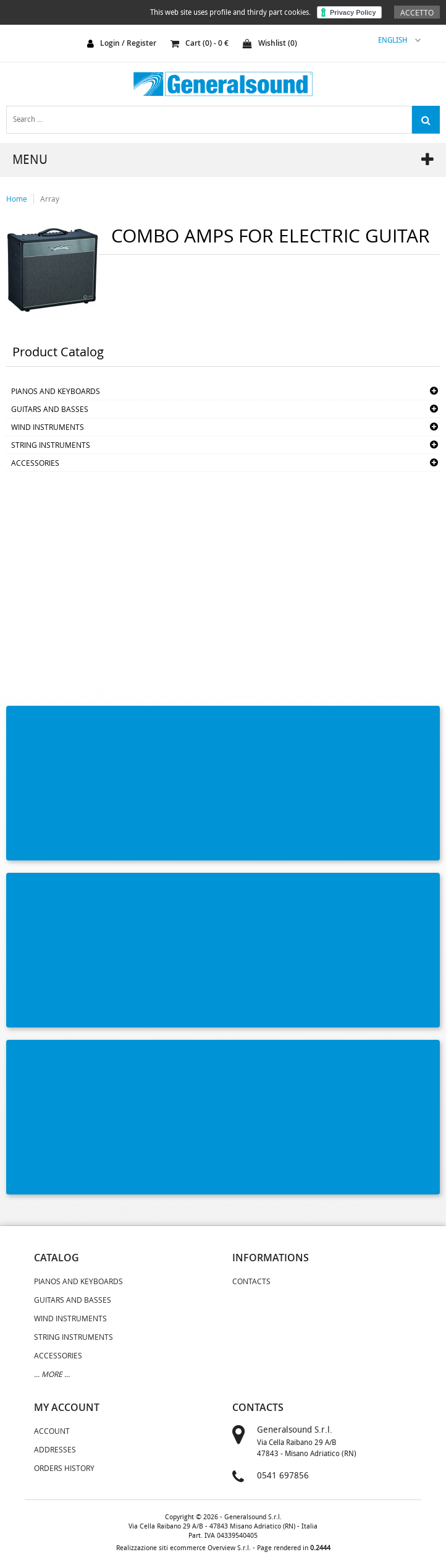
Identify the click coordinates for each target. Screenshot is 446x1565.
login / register (128, 43)
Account (52, 1431)
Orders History (64, 1468)
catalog (56, 1257)
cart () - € (199, 43)
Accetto (417, 12)
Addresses (55, 1449)
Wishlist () (270, 43)
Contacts (251, 1281)
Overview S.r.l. (229, 1548)
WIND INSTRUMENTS (47, 427)
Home (16, 199)
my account (66, 1407)
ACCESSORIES (35, 463)
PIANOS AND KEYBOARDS (55, 391)
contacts (258, 1407)
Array (49, 199)
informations (270, 1257)
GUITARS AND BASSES (49, 409)
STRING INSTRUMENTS (50, 445)
